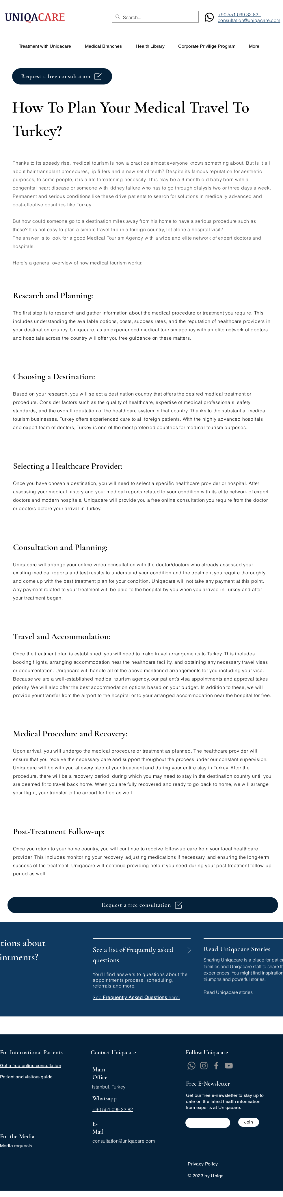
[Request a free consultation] (62, 76)
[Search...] (154, 17)
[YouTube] (229, 1066)
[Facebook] (216, 1066)
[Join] (248, 1122)
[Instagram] (204, 1066)
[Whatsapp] (191, 1066)
